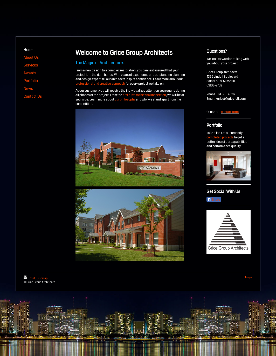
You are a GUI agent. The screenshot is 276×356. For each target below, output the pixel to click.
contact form (230, 112)
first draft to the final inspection (144, 95)
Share (214, 199)
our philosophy (125, 99)
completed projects (219, 137)
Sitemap (42, 278)
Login (248, 277)
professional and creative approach (100, 84)
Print (30, 278)
